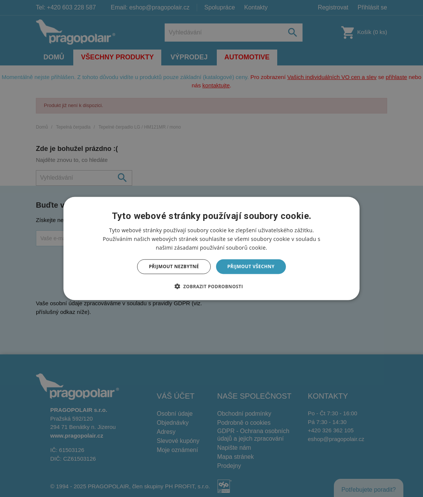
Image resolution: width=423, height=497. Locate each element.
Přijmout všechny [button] (251, 266)
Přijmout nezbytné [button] (174, 266)
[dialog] (211, 248)
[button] (211, 285)
